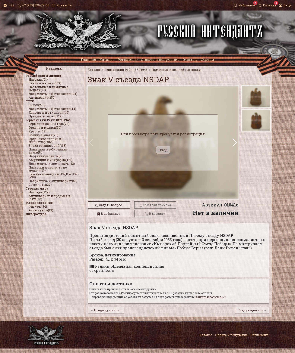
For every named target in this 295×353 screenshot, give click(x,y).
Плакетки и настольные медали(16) (48, 168)
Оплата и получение (231, 335)
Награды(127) (39, 192)
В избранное (108, 213)
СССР (30, 101)
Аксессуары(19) (41, 210)
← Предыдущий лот (106, 310)
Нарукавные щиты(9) (45, 156)
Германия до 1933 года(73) (49, 124)
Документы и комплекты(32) (52, 164)
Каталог (205, 335)
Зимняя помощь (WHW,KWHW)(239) (53, 175)
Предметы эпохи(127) (45, 116)
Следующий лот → (252, 310)
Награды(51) (38, 79)
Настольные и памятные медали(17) (48, 88)
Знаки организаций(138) (47, 145)
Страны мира (37, 188)
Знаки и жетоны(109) (45, 83)
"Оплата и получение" (210, 297)
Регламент (259, 335)
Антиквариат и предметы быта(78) (49, 197)
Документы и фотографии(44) (52, 109)
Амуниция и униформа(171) (50, 160)
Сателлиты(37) (40, 185)
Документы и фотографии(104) (53, 94)
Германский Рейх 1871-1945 (48, 120)
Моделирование (39, 203)
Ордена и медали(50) (45, 127)
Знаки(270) (37, 105)
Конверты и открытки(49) (49, 112)
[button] (234, 142)
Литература (36, 214)
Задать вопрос (108, 205)
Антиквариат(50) (42, 97)
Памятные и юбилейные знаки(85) (48, 150)
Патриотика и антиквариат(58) (53, 181)
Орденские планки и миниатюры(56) (45, 140)
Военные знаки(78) (43, 135)
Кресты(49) (37, 131)
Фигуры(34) (38, 206)
